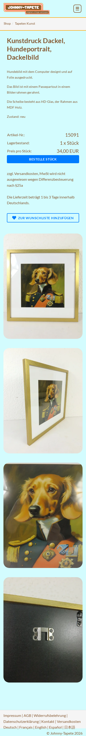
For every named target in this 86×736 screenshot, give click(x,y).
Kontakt (47, 721)
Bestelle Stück (43, 159)
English (41, 727)
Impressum (12, 715)
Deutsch (10, 727)
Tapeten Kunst (25, 23)
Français (26, 727)
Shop (7, 23)
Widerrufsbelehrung (50, 715)
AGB (27, 715)
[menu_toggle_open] (77, 9)
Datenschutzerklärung (21, 721)
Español (55, 727)
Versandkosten (26, 173)
